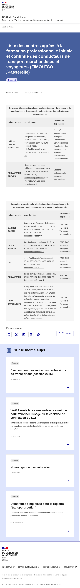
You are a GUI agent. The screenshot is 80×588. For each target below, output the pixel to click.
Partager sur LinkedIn (23, 334)
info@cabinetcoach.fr (33, 149)
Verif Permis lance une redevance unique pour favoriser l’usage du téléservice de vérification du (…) (39, 414)
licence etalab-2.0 (52, 584)
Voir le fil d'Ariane (8, 27)
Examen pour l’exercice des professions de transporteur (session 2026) (38, 372)
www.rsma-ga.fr (41, 293)
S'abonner (65, 333)
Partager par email (31, 334)
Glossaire (16, 575)
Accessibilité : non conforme (12, 579)
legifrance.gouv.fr (50, 567)
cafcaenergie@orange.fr (34, 252)
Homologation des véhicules (30, 467)
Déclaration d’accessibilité (43, 575)
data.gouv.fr (69, 567)
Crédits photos (27, 575)
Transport (12, 80)
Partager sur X (16, 334)
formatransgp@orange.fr (34, 178)
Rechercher (71, 3)
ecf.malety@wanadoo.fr (34, 267)
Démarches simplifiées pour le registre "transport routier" (37, 505)
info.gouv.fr (7, 567)
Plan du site (6, 575)
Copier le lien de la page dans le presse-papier (38, 334)
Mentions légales (61, 575)
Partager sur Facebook (9, 334)
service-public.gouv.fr (27, 567)
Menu (76, 3)
